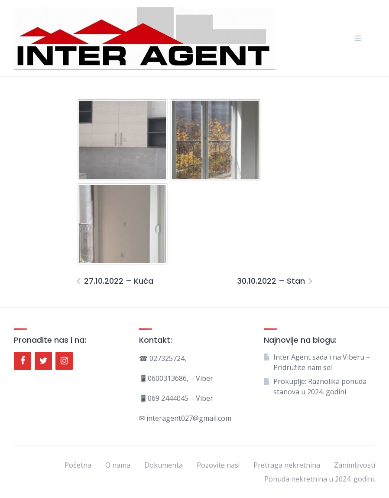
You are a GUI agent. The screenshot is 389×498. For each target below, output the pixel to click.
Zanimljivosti (354, 465)
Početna (78, 465)
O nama (117, 465)
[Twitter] (43, 361)
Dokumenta (163, 465)
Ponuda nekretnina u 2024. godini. (319, 479)
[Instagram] (64, 361)
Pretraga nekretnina (286, 465)
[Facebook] (22, 361)
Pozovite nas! (218, 465)
